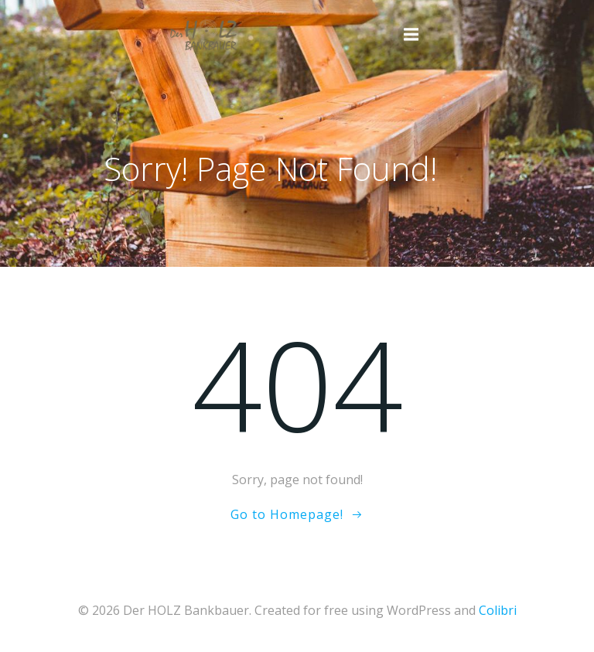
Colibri (498, 610)
